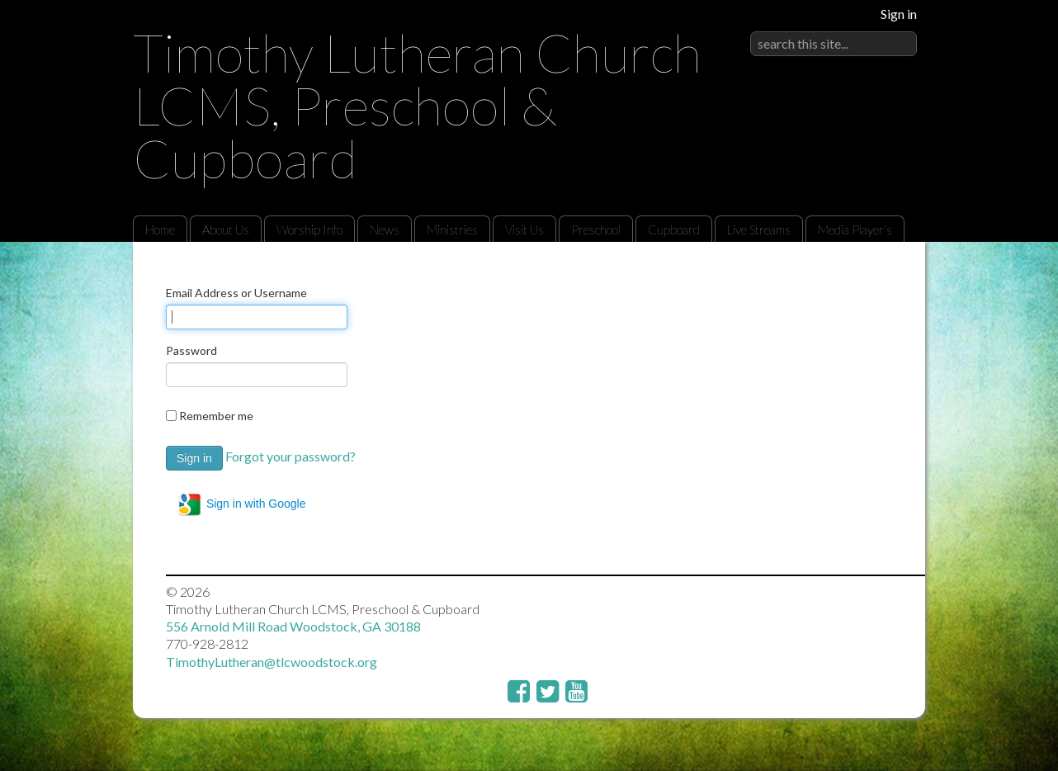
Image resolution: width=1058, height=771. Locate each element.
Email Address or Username (236, 293)
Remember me (216, 416)
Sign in (899, 13)
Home (160, 229)
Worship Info (309, 229)
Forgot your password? (290, 456)
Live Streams (759, 229)
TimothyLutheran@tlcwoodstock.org (271, 661)
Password (191, 350)
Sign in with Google (241, 504)
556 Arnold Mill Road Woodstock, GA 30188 (293, 626)
